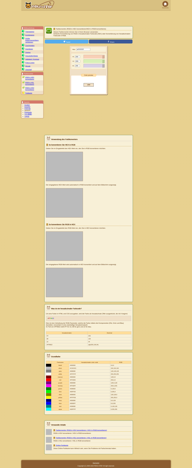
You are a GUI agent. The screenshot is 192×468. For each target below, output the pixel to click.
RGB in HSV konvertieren (29, 89)
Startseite (165, 5)
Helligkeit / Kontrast (32, 59)
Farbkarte (28, 93)
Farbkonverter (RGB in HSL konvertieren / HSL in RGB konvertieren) (81, 438)
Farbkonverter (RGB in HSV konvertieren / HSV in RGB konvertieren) (81, 430)
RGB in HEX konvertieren (29, 78)
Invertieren (29, 49)
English (27, 105)
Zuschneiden (29, 46)
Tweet (66, 41)
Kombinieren (29, 35)
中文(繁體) (28, 114)
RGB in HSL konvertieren (29, 83)
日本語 (26, 116)
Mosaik (27, 66)
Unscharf (28, 69)
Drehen (28, 52)
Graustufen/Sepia (31, 56)
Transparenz (29, 32)
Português (28, 112)
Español (27, 107)
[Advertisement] (96, 18)
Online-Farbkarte (62, 445)
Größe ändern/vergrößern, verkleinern (32, 40)
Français (27, 109)
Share (110, 41)
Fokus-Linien (29, 63)
